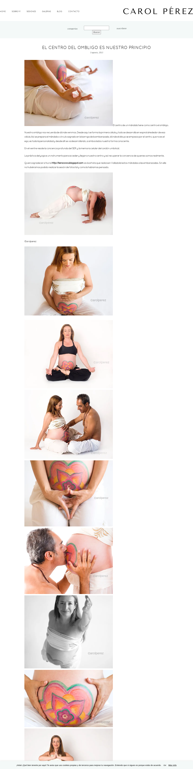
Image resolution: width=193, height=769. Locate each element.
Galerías (46, 11)
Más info (172, 765)
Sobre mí (16, 11)
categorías (72, 29)
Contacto (73, 11)
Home (3, 11)
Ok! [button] (165, 765)
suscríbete (122, 28)
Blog (59, 11)
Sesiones (31, 11)
